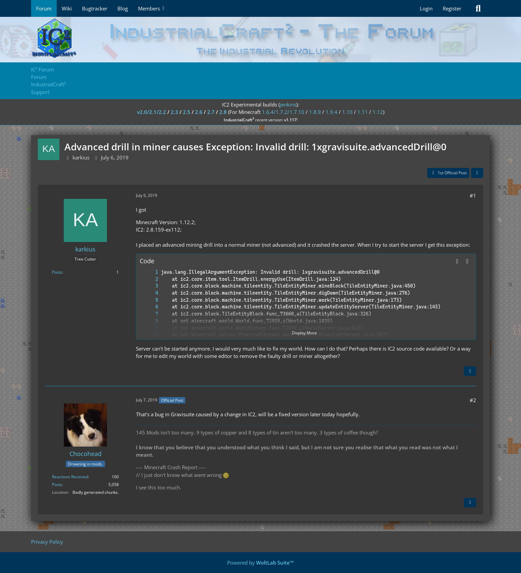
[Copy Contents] (467, 261)
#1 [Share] (473, 195)
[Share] (477, 173)
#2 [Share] (473, 400)
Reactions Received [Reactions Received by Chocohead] (70, 477)
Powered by (260, 562)
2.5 (186, 112)
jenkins (288, 104)
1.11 (362, 112)
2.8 (223, 112)
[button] (457, 261)
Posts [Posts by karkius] (57, 272)
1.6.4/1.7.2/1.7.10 (283, 112)
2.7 (211, 112)
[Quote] (470, 371)
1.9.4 (331, 112)
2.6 (198, 112)
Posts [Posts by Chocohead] (57, 484)
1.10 (347, 112)
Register (452, 8)
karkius (81, 157)
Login (426, 8)
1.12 (378, 112)
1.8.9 (315, 112)
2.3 (174, 112)
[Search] (478, 8)
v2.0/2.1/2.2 (151, 112)
